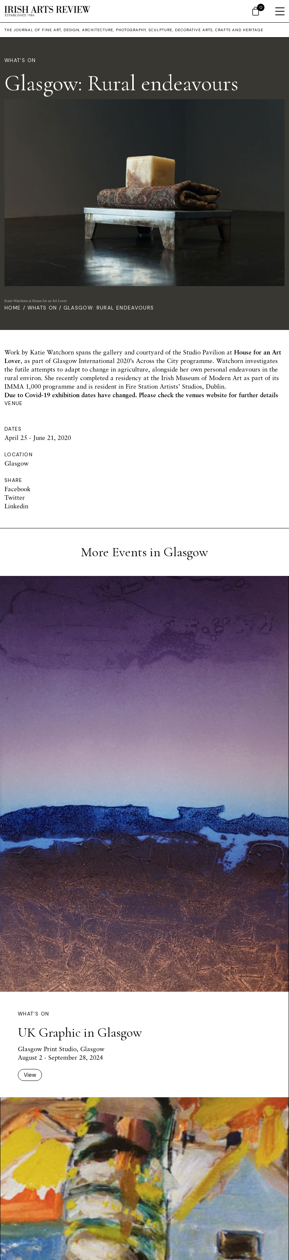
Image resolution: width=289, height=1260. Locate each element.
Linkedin (16, 506)
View (30, 1075)
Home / (15, 308)
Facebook (17, 489)
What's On (20, 60)
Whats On (42, 308)
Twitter (14, 497)
